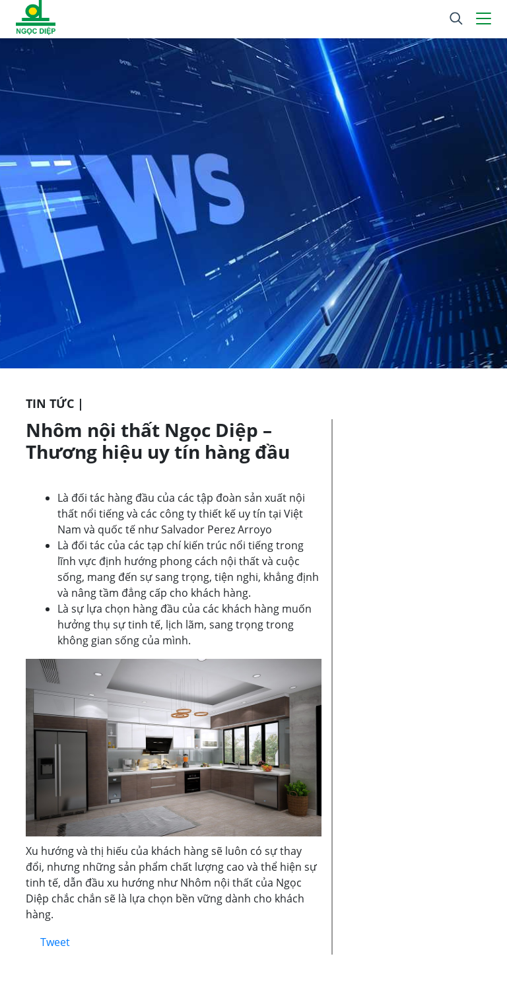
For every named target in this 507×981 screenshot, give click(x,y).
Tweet (55, 942)
